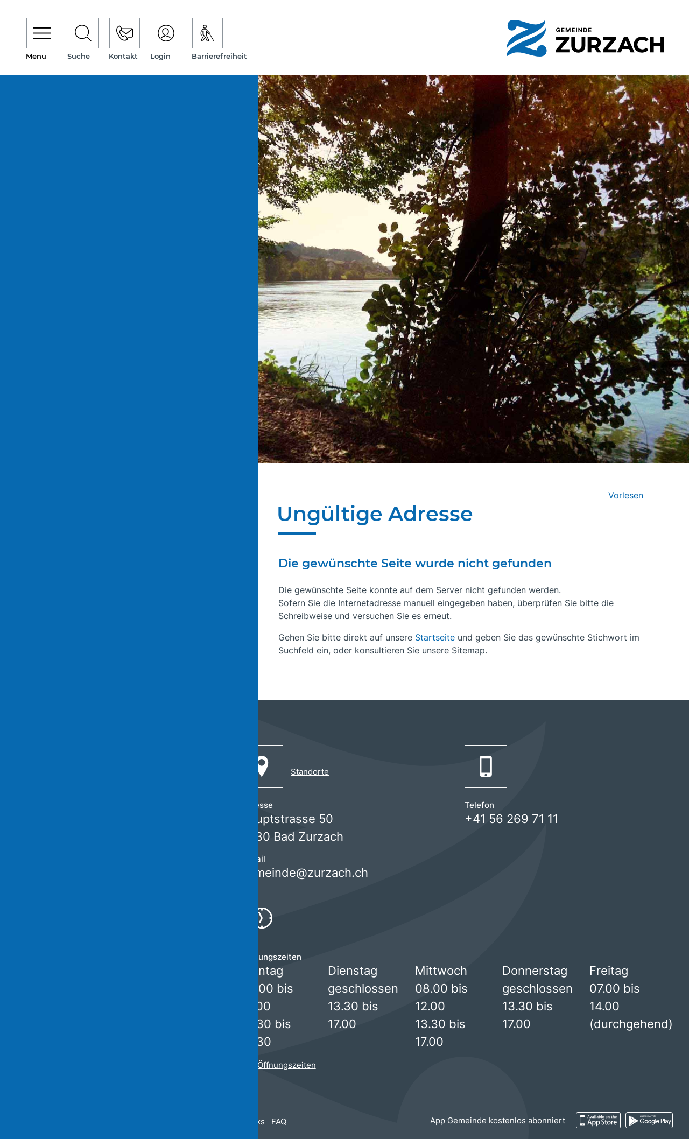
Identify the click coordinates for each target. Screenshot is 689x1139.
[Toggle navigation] (42, 39)
